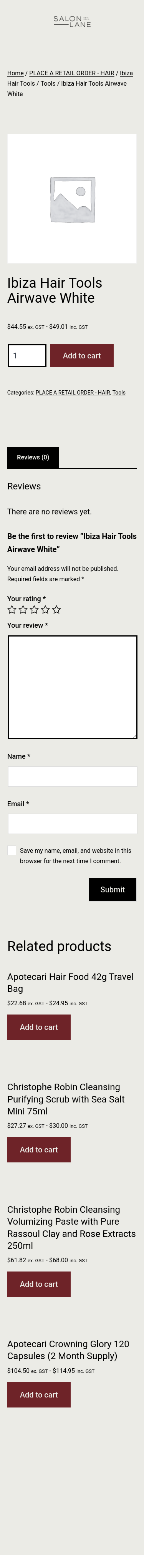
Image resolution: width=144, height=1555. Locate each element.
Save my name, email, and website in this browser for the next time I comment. (75, 856)
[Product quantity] (27, 355)
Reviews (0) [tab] (33, 457)
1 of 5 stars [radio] (12, 609)
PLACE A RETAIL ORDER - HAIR (71, 73)
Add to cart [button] (39, 1027)
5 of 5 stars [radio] (56, 609)
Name (18, 756)
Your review (27, 625)
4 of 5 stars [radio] (45, 609)
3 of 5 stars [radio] (34, 609)
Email (18, 804)
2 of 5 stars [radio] (23, 609)
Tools (48, 83)
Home (15, 73)
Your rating (26, 599)
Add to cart (82, 355)
